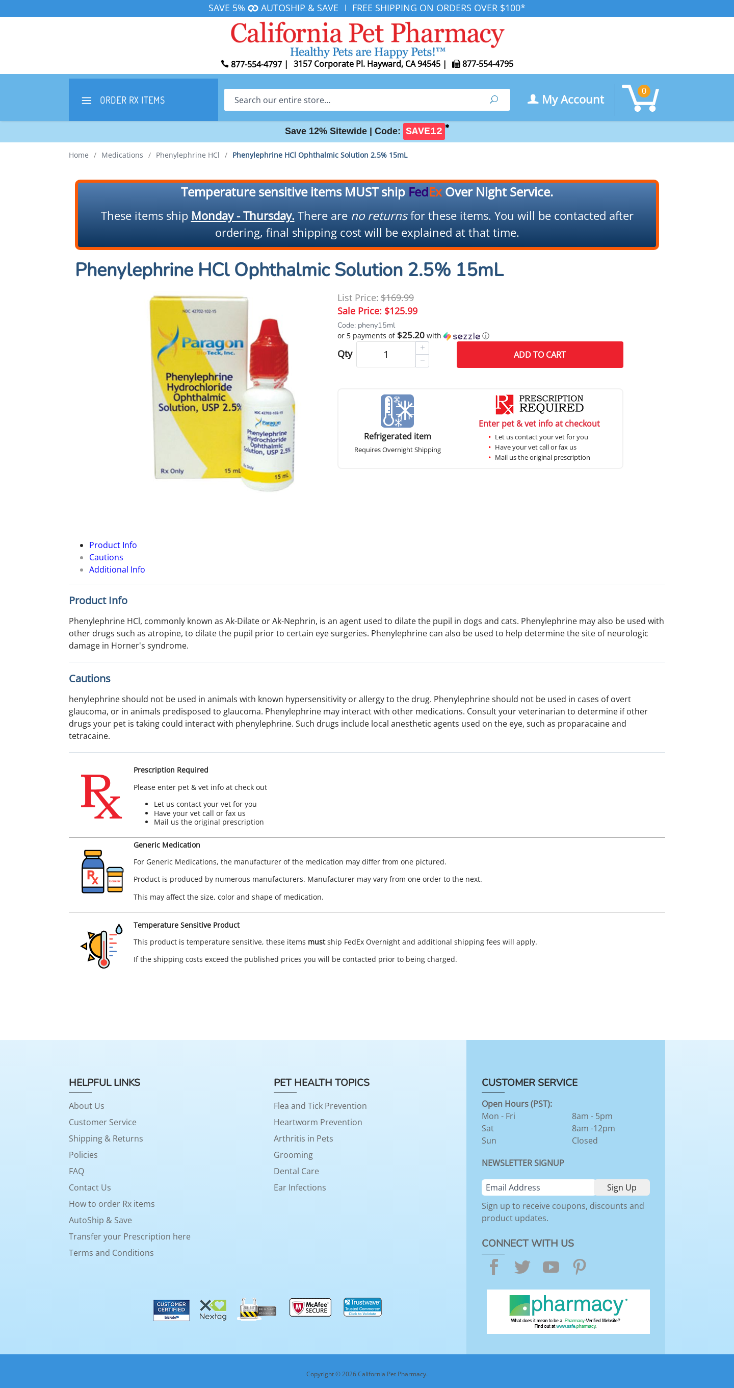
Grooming (293, 1154)
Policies (83, 1154)
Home (79, 155)
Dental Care (296, 1171)
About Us (86, 1105)
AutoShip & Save (100, 1220)
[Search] (351, 100)
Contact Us (90, 1187)
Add (540, 354)
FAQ (76, 1171)
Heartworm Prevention (318, 1122)
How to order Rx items (112, 1203)
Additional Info (117, 569)
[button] (480, 336)
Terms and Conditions (111, 1252)
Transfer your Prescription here (130, 1236)
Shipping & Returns (106, 1138)
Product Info (113, 545)
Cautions (106, 557)
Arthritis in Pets (303, 1138)
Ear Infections (300, 1187)
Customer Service (103, 1122)
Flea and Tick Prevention (320, 1105)
